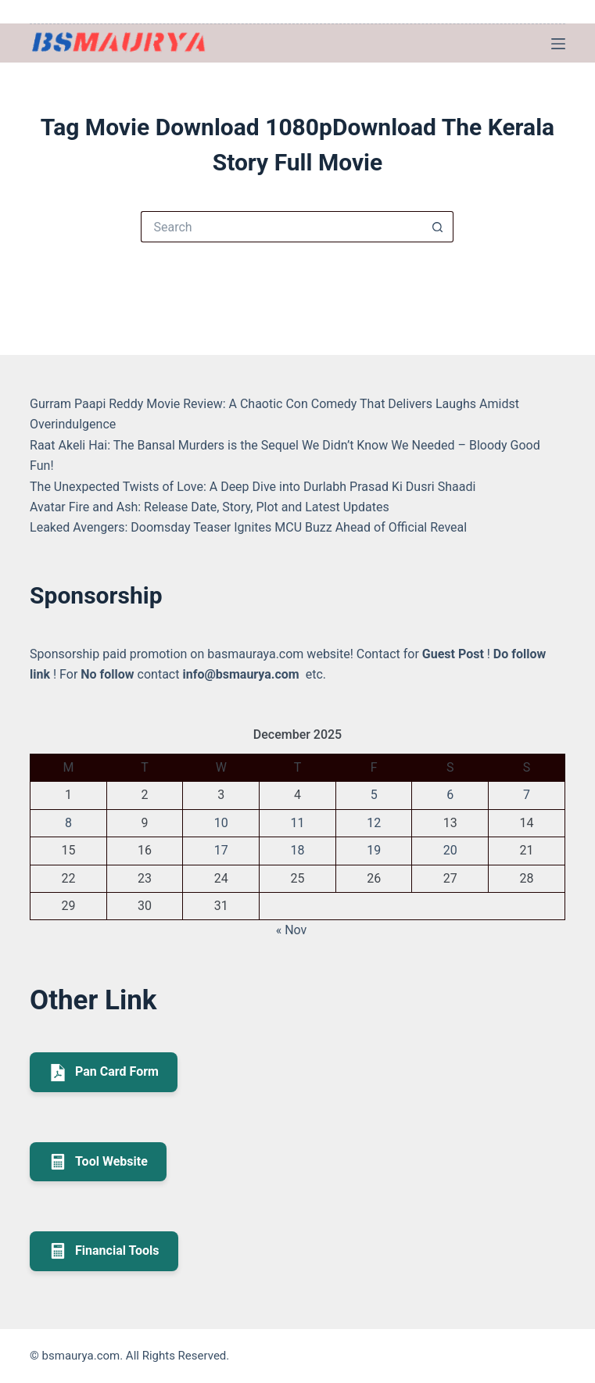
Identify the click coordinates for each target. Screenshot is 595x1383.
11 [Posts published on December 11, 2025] (297, 822)
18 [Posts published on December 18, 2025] (297, 850)
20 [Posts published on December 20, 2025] (450, 850)
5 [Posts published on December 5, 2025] (374, 794)
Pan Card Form (103, 1072)
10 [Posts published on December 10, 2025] (221, 822)
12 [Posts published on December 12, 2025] (374, 822)
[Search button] (437, 226)
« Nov (291, 930)
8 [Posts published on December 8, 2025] (68, 822)
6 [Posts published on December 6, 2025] (449, 794)
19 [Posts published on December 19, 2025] (374, 850)
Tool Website (98, 1161)
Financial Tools (104, 1250)
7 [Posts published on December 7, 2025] (526, 794)
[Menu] (558, 44)
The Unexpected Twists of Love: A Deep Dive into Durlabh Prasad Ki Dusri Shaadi (252, 486)
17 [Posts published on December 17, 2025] (221, 850)
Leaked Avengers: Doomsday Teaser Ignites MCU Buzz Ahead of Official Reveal (248, 527)
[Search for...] (281, 226)
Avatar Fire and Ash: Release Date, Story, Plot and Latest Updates (209, 507)
